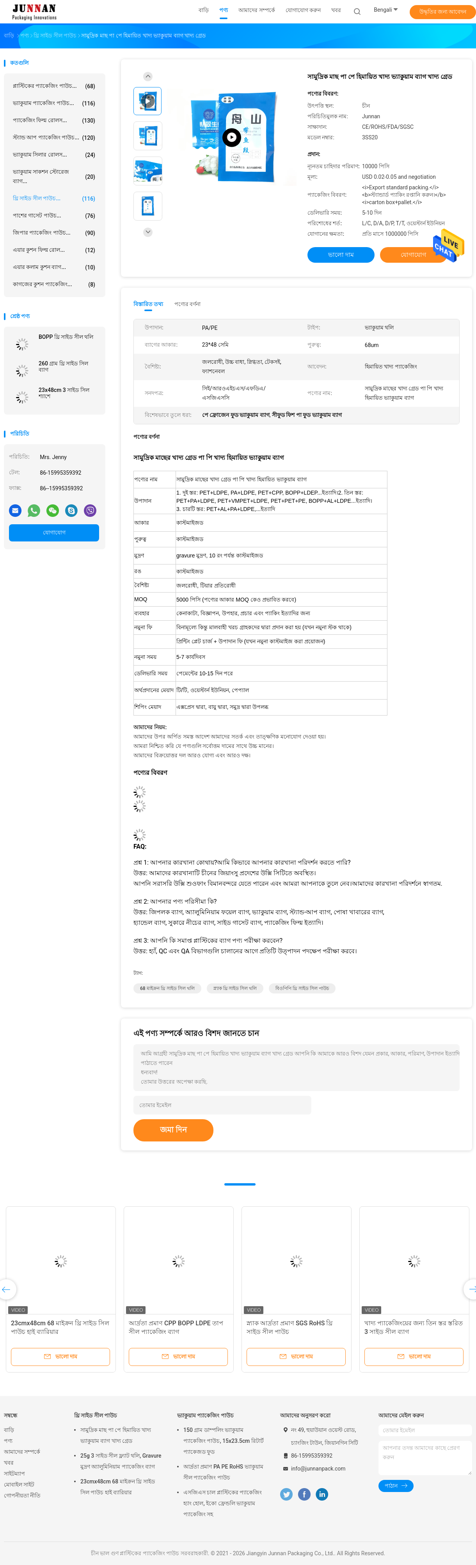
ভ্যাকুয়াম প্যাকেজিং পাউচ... (54, 103)
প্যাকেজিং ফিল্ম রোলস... (54, 121)
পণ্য (8, 1441)
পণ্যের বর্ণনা (187, 304)
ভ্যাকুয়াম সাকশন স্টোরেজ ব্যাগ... (54, 176)
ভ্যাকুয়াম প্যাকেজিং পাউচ (205, 1415)
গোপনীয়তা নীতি (22, 1495)
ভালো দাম (341, 254)
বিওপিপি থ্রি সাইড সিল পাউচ (302, 988)
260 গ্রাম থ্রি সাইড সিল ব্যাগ (63, 366)
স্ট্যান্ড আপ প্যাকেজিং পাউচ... (54, 138)
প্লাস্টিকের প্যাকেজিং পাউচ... (54, 86)
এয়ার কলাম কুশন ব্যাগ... (54, 267)
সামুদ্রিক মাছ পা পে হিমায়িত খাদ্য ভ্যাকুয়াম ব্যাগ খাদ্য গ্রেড (115, 1435)
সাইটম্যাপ (14, 1474)
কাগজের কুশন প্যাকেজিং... (54, 284)
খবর (9, 1463)
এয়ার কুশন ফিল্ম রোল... (54, 250)
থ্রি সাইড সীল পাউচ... (54, 199)
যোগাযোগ (54, 532)
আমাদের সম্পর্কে (22, 1452)
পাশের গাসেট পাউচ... (54, 216)
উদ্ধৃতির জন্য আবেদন (443, 12)
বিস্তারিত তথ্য (148, 304)
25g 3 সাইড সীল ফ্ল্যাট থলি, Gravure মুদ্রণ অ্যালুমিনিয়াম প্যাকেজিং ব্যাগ (121, 1461)
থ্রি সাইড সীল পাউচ (95, 1415)
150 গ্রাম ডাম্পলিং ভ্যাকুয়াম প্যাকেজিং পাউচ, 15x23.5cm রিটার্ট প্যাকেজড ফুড (223, 1441)
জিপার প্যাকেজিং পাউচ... (54, 233)
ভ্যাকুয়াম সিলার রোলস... (54, 155)
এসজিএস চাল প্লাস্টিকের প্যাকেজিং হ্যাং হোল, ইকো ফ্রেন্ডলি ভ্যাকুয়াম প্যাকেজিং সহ (222, 1503)
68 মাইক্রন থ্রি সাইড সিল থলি (167, 988)
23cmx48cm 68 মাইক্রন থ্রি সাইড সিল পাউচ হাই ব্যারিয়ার (117, 1487)
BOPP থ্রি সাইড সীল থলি (66, 337)
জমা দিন (173, 1129)
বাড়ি (9, 1430)
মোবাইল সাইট (19, 1484)
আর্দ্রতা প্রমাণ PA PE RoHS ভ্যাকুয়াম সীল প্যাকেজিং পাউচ (223, 1472)
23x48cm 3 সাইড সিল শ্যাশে (64, 393)
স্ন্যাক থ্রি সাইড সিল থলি (235, 988)
